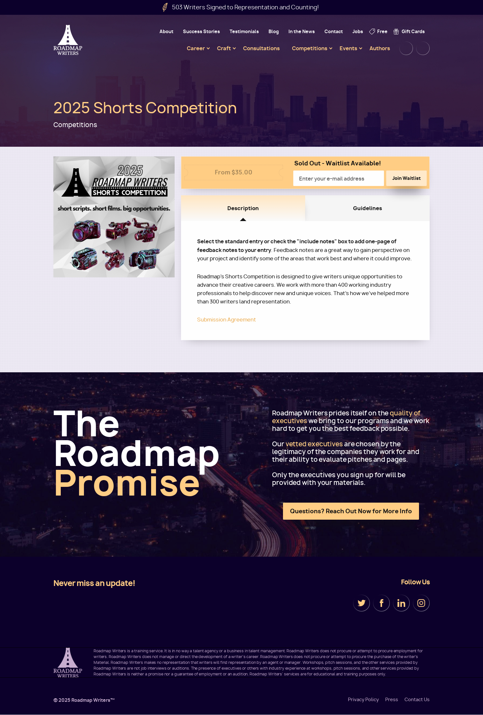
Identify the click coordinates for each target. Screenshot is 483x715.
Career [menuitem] (196, 48)
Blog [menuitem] (274, 31)
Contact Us (417, 699)
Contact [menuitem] (333, 31)
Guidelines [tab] (367, 208)
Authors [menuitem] (379, 48)
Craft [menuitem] (224, 48)
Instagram (421, 603)
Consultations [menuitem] (261, 48)
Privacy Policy (363, 699)
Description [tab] (243, 208)
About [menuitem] (166, 31)
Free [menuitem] (382, 31)
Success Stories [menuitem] (201, 31)
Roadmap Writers (68, 40)
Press (391, 699)
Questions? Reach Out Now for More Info (351, 511)
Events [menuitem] (348, 48)
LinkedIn (401, 603)
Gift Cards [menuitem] (413, 31)
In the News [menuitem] (301, 31)
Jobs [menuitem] (357, 31)
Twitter (361, 603)
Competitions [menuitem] (309, 48)
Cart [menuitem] (423, 48)
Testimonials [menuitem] (244, 31)
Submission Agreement (226, 319)
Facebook (381, 603)
